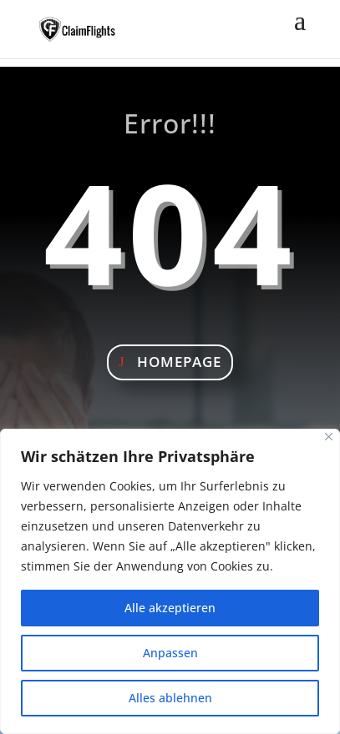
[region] (170, 581)
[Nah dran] (328, 436)
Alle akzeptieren (170, 608)
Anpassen (170, 653)
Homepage (179, 361)
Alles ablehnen (170, 698)
